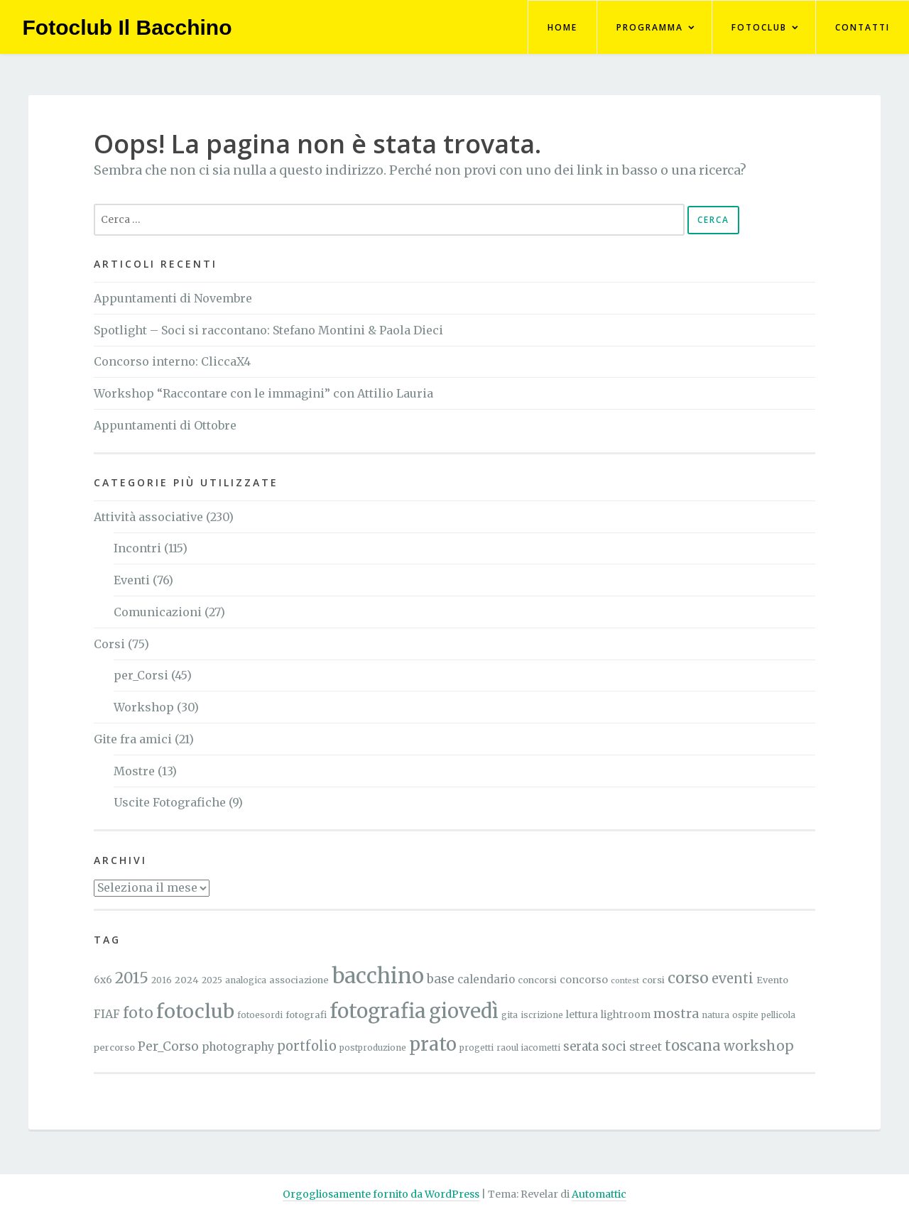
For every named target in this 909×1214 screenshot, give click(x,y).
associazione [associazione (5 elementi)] (299, 980)
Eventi (132, 580)
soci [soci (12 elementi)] (614, 1046)
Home (562, 27)
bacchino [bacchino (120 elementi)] (378, 976)
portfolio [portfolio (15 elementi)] (307, 1046)
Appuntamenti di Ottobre (165, 425)
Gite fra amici (133, 739)
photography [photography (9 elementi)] (238, 1047)
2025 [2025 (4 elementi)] (212, 980)
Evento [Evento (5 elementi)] (772, 980)
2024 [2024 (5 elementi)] (187, 980)
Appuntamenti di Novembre (173, 298)
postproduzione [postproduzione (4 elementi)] (372, 1047)
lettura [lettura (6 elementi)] (582, 1014)
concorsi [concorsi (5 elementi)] (537, 980)
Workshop (144, 707)
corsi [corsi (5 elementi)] (653, 980)
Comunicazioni (158, 612)
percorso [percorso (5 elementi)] (114, 1047)
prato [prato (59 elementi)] (433, 1044)
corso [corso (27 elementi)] (688, 978)
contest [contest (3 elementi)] (625, 980)
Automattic (599, 1194)
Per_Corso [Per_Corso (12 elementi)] (168, 1046)
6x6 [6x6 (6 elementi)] (103, 979)
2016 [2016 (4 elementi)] (161, 980)
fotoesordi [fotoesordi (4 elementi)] (260, 1015)
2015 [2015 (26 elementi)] (131, 978)
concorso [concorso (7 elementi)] (584, 979)
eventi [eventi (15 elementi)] (732, 978)
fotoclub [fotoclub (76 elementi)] (195, 1011)
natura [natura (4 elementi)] (715, 1015)
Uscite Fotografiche (170, 802)
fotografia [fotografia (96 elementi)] (378, 1011)
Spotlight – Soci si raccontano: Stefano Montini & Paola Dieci (268, 330)
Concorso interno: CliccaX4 (172, 361)
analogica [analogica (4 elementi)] (245, 980)
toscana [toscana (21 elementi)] (693, 1045)
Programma (649, 27)
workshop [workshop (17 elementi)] (759, 1045)
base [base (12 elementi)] (440, 979)
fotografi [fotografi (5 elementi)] (306, 1015)
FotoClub (759, 27)
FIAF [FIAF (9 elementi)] (107, 1014)
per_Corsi (141, 675)
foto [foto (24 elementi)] (138, 1013)
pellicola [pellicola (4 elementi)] (778, 1015)
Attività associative (148, 517)
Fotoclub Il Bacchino (127, 27)
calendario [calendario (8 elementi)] (486, 979)
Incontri (137, 548)
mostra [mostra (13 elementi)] (676, 1014)
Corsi (109, 644)
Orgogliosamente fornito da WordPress (381, 1194)
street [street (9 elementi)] (645, 1047)
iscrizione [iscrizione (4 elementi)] (542, 1015)
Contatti (862, 27)
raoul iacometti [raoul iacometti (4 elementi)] (528, 1047)
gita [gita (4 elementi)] (509, 1015)
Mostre (134, 771)
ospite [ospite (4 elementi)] (745, 1015)
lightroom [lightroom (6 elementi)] (626, 1014)
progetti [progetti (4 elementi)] (476, 1047)
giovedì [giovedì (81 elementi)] (464, 1011)
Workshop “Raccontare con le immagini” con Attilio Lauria (263, 393)
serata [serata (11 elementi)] (581, 1046)
